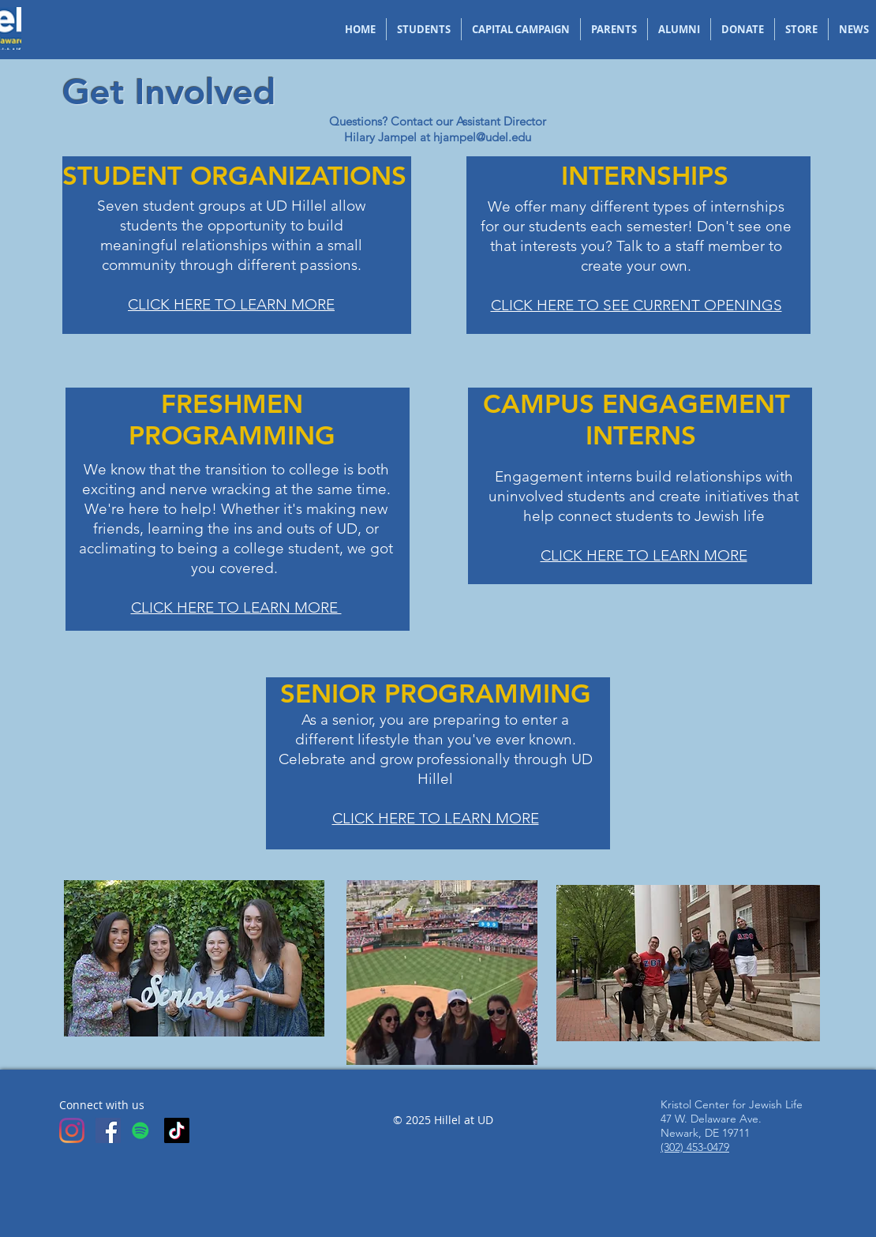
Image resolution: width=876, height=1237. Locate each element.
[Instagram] (71, 1130)
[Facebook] (108, 1130)
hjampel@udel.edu (482, 136)
